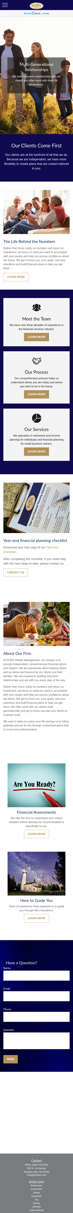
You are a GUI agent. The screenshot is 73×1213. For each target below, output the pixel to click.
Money (36, 1203)
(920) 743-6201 (40, 1164)
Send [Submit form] (10, 1059)
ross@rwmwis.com (36, 1175)
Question (8, 1030)
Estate (36, 1192)
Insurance (36, 1196)
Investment (36, 1189)
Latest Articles (36, 1210)
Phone (7, 1009)
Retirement (36, 1185)
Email (6, 988)
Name (7, 968)
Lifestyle (36, 1206)
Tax (36, 1199)
